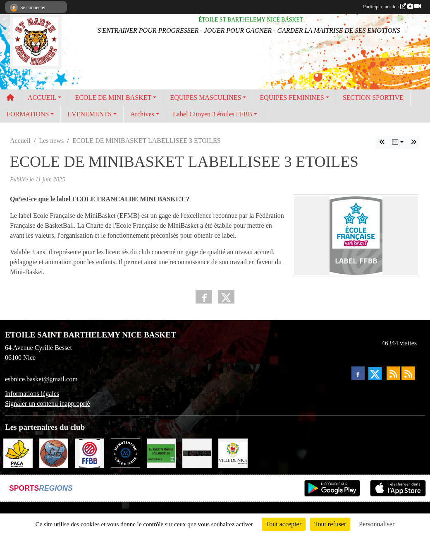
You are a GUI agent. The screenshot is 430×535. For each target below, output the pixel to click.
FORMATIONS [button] (28, 114)
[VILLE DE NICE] (233, 452)
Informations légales (32, 393)
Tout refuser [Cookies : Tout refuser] (330, 524)
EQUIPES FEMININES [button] (292, 97)
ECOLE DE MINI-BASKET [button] (113, 97)
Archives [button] (142, 114)
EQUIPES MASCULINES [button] (205, 97)
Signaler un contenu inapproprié (47, 403)
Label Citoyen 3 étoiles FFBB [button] (212, 114)
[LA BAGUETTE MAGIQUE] (161, 452)
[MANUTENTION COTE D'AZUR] (125, 452)
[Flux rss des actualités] (393, 373)
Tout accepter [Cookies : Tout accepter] (283, 524)
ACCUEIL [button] (42, 97)
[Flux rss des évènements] (408, 373)
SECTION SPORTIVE (373, 97)
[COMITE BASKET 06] (54, 452)
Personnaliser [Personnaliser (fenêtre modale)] (376, 524)
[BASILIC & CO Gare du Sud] (197, 452)
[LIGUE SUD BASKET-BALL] (18, 452)
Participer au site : (392, 7)
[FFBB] (89, 452)
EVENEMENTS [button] (89, 114)
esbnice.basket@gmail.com (41, 379)
